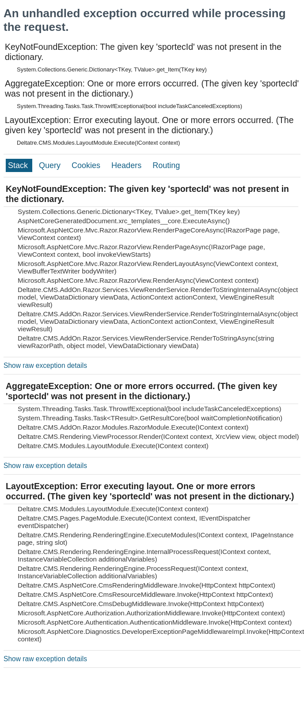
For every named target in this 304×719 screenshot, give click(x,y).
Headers (127, 165)
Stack (19, 165)
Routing (166, 165)
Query (51, 165)
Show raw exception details (45, 365)
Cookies (87, 165)
